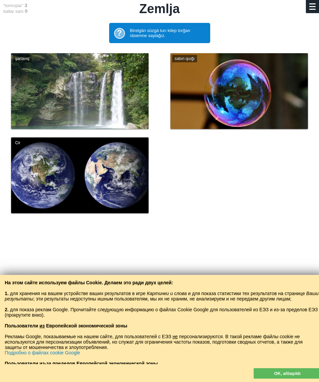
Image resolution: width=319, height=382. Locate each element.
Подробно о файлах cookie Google (42, 352)
